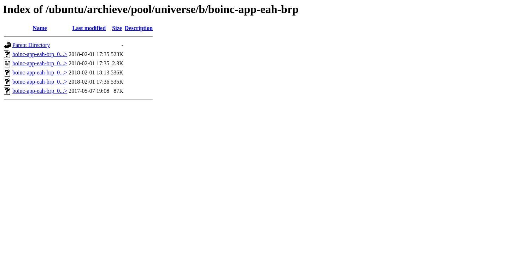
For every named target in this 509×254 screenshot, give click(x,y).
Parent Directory (31, 45)
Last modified (89, 28)
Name (40, 28)
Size (117, 28)
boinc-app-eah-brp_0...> (39, 54)
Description (139, 28)
